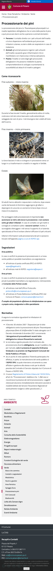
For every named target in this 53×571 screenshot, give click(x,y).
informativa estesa (42, 566)
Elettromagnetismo (11, 438)
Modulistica (9, 477)
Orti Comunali (10, 494)
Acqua (6, 420)
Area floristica (10, 484)
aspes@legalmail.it (13, 266)
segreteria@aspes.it (34, 269)
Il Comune (6, 527)
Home (4, 14)
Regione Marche (7, 1)
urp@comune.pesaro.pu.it (16, 555)
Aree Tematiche (14, 14)
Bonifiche (8, 416)
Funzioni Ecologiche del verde (16, 460)
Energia (7, 442)
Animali (7, 427)
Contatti (7, 409)
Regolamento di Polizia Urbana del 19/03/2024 (31, 374)
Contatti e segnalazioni (13, 474)
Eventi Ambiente (10, 512)
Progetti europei (10, 445)
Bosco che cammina (12, 470)
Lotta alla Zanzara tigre (13, 501)
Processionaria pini (10, 17)
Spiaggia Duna (10, 488)
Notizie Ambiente (11, 509)
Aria (5, 431)
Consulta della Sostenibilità (15, 434)
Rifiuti (6, 453)
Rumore (7, 456)
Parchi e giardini (11, 481)
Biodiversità (9, 498)
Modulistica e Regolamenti (14, 413)
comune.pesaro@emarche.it (32, 296)
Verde (33, 14)
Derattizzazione (10, 505)
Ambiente (25, 14)
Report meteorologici (12, 449)
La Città (5, 532)
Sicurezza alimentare (12, 464)
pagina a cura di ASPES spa (28, 238)
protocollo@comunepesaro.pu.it (18, 291)
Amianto (7, 424)
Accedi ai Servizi (34, 1)
